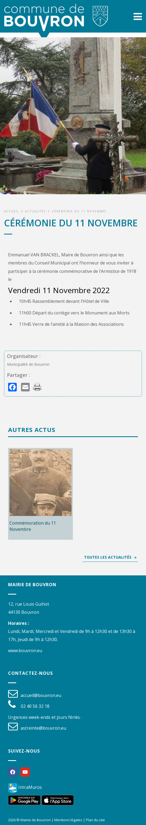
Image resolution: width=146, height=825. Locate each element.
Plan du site (95, 819)
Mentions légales (68, 819)
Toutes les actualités (107, 557)
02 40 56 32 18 (35, 706)
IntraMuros (25, 787)
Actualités (35, 211)
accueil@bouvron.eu (41, 695)
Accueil (11, 211)
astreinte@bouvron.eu (43, 728)
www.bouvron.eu (25, 650)
